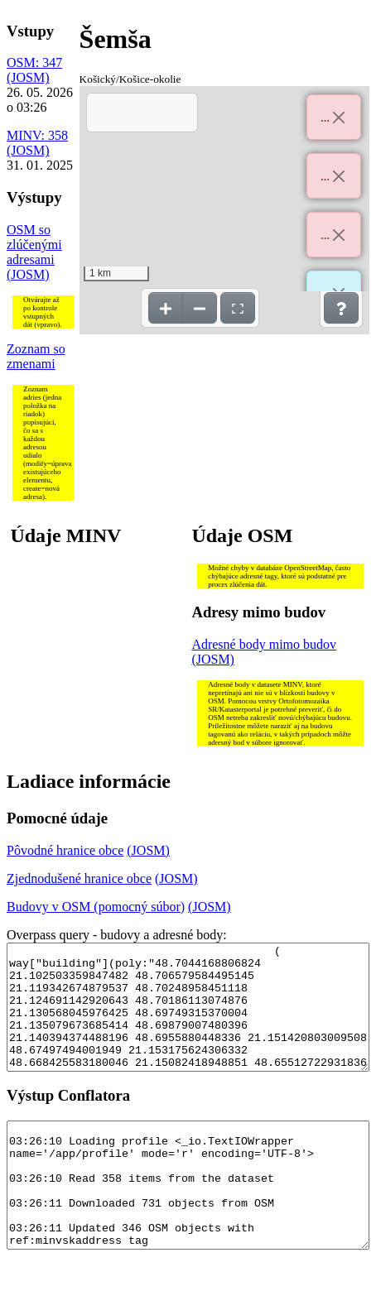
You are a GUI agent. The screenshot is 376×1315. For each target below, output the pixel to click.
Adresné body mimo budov (263, 644)
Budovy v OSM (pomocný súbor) (96, 907)
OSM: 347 (34, 62)
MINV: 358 (37, 135)
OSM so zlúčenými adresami (34, 244)
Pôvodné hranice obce (65, 850)
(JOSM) (28, 77)
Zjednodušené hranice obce (79, 878)
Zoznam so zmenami (36, 356)
